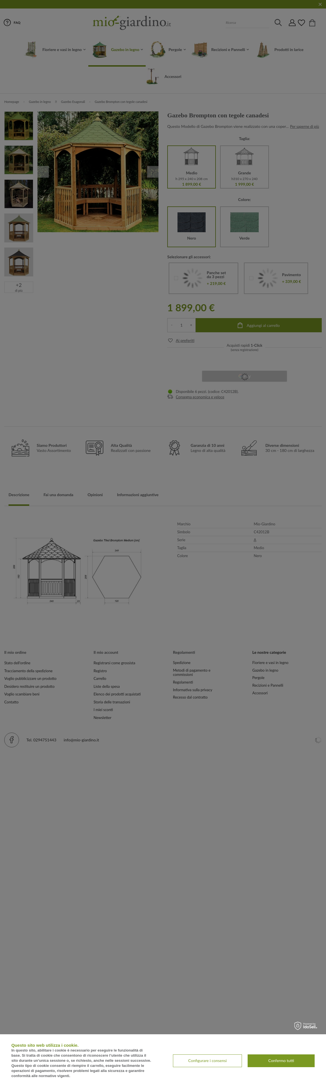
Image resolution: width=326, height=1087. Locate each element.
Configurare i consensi (207, 1060)
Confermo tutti (281, 1060)
